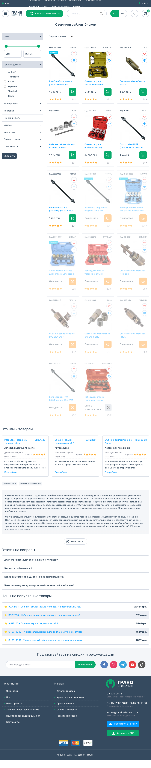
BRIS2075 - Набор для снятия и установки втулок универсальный (44, 615)
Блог (8, 697)
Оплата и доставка (37, 7)
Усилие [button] (8, 125)
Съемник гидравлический (30, 483)
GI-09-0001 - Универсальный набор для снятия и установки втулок (45, 640)
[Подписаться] (40, 664)
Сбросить (9, 156)
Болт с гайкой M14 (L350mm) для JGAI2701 (61, 209)
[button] (5, 3)
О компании (12, 691)
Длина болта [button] (11, 146)
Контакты (78, 7)
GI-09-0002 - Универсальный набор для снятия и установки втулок (45, 631)
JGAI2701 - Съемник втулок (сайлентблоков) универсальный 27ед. (44, 606)
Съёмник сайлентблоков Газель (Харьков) (62, 146)
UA (122, 13)
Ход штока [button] (9, 132)
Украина (12, 86)
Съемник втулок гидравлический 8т (95, 83)
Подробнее (10, 472)
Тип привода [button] (11, 103)
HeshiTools (14, 76)
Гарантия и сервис (60, 7)
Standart (12, 91)
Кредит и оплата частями (70, 697)
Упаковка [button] (9, 110)
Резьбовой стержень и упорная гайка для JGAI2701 (60, 83)
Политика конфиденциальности (23, 715)
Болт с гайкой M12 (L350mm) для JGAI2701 (132, 146)
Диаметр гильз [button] (12, 139)
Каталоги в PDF (123, 733)
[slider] (6, 46)
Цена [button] (6, 36)
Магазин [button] (59, 683)
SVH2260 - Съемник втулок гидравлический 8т (34, 623)
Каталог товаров (66, 691)
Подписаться (84, 664)
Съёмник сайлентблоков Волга (132, 83)
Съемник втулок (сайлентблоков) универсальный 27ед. (96, 146)
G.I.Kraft (12, 72)
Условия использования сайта (22, 709)
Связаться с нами (122, 724)
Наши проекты (14, 703)
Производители (65, 703)
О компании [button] (11, 683)
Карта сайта (13, 722)
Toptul (11, 96)
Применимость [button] (12, 118)
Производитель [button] (12, 64)
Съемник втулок (9, 483)
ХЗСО (11, 81)
